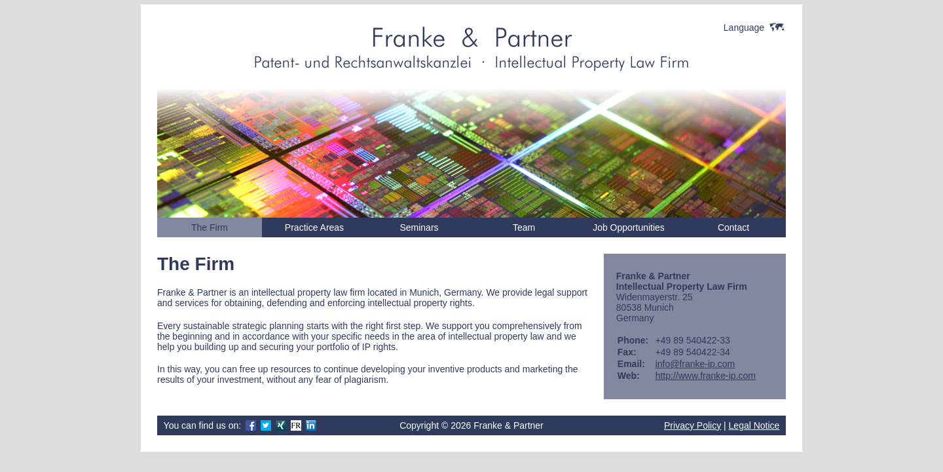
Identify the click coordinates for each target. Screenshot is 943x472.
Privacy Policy (692, 425)
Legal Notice (754, 425)
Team (524, 227)
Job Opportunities (629, 227)
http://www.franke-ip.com (706, 375)
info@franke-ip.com (695, 364)
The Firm (209, 227)
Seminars (418, 227)
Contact (733, 227)
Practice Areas (314, 227)
